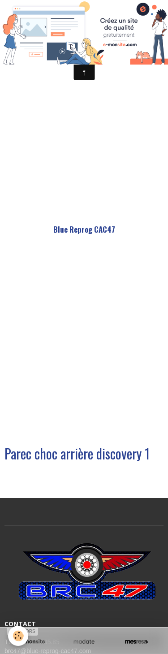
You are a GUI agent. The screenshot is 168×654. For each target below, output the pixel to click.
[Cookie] (18, 636)
